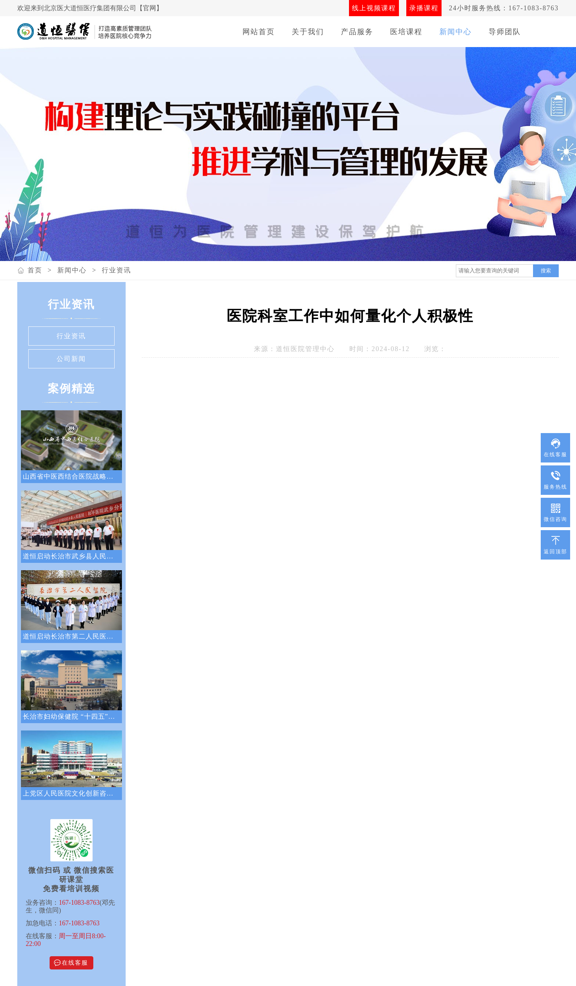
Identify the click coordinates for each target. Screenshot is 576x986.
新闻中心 (455, 32)
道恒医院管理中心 (305, 349)
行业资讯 (116, 270)
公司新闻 (71, 358)
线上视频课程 (374, 8)
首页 (35, 270)
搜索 (546, 271)
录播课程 (424, 8)
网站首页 (258, 32)
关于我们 (308, 32)
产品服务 (357, 32)
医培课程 (406, 32)
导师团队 (505, 32)
